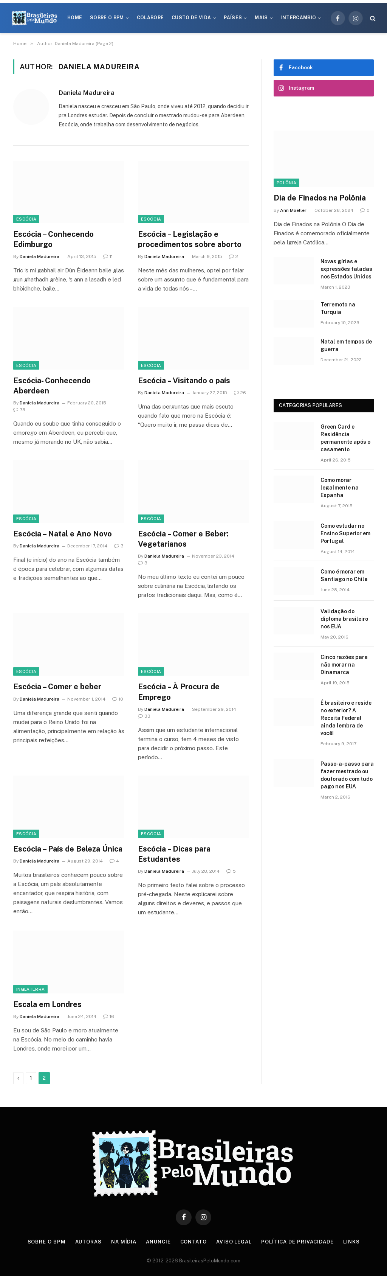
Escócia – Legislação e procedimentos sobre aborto (189, 239)
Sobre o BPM (107, 17)
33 (144, 716)
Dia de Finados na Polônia (320, 197)
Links (351, 1242)
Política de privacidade (297, 1242)
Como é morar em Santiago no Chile (343, 575)
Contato (193, 1242)
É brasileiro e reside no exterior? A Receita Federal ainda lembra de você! (346, 718)
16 (108, 1016)
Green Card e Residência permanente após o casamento (345, 438)
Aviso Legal (234, 1242)
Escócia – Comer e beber (57, 686)
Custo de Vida (191, 17)
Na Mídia (123, 1242)
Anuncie (158, 1242)
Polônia (286, 182)
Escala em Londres (47, 1004)
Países (233, 17)
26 (240, 392)
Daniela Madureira (87, 92)
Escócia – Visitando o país (184, 380)
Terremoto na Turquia (337, 308)
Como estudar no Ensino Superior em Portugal (345, 533)
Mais (261, 17)
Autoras (88, 1242)
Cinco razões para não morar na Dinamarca (344, 664)
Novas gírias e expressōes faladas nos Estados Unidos (346, 269)
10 (117, 699)
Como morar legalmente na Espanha (339, 487)
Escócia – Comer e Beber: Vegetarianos (183, 539)
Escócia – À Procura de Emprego (179, 691)
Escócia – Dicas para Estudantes (174, 854)
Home (74, 17)
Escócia (26, 219)
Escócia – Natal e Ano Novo (62, 533)
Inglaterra (30, 989)
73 (19, 409)
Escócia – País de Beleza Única (67, 848)
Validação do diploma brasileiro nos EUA (344, 618)
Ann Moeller (293, 210)
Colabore (150, 17)
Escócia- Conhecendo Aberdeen (52, 385)
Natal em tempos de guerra (346, 345)
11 (108, 256)
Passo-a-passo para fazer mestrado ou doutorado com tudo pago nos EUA (347, 775)
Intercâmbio (298, 17)
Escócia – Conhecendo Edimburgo (53, 239)
